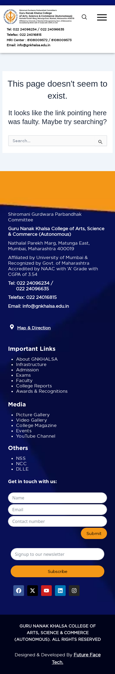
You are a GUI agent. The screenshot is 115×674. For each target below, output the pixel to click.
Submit (93, 533)
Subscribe (57, 571)
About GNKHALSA (37, 358)
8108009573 (61, 40)
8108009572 (37, 40)
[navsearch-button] (84, 17)
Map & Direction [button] (34, 327)
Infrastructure (31, 364)
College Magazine (36, 425)
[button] (11, 327)
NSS (21, 458)
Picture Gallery (33, 414)
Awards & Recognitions (42, 391)
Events (23, 430)
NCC (21, 463)
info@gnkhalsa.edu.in (33, 45)
